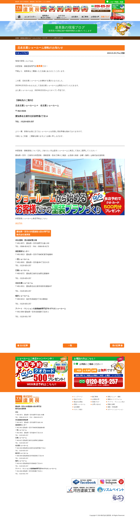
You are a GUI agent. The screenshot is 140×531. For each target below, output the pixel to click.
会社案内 (74, 17)
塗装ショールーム (79, 404)
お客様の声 (95, 17)
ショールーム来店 (117, 18)
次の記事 (24, 345)
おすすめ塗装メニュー (61, 17)
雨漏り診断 (111, 404)
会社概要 (77, 407)
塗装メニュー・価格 (114, 396)
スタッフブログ (22, 53)
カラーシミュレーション (115, 409)
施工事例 (85, 17)
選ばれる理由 (78, 402)
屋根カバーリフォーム (115, 399)
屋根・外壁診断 (113, 407)
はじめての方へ (30, 17)
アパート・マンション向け (116, 402)
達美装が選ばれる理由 (45, 17)
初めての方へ (78, 399)
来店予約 (18, 223)
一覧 (70, 345)
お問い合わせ (96, 404)
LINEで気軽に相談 (116, 2)
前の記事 (116, 345)
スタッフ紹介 (78, 409)
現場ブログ (105, 17)
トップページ (78, 396)
